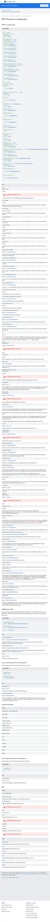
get (3, 846)
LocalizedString (12, 45)
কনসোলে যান (44, 5)
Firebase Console (29, 911)
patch (3, 860)
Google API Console (30, 905)
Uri (9, 94)
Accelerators (4, 909)
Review (9, 106)
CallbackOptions (12, 151)
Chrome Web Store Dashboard (32, 917)
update (3, 865)
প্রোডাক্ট (6, 16)
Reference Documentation (10, 5)
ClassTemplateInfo (12, 79)
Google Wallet (11, 16)
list (3, 855)
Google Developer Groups (7, 905)
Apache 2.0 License (5, 873)
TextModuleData (12, 122)
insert (3, 851)
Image (9, 36)
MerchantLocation (13, 177)
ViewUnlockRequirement (24, 158)
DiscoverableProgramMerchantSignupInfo (17, 623)
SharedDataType (10, 677)
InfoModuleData (11, 110)
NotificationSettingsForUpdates (24, 163)
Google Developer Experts (7, 907)
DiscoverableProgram (13, 75)
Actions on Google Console (31, 913)
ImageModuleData (13, 115)
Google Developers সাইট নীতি (28, 873)
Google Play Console (30, 909)
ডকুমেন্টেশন (18, 16)
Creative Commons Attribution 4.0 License (26, 872)
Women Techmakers (6, 911)
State (12, 630)
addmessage (5, 842)
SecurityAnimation (12, 155)
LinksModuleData (12, 127)
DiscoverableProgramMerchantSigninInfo (17, 627)
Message (11, 88)
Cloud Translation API (9, 11)
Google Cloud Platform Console (32, 907)
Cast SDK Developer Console (31, 915)
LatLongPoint (12, 100)
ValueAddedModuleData (14, 171)
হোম (2, 16)
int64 (8, 345)
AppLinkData (11, 166)
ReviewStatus (17, 104)
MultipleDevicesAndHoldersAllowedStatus (38, 149)
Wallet (11, 1)
